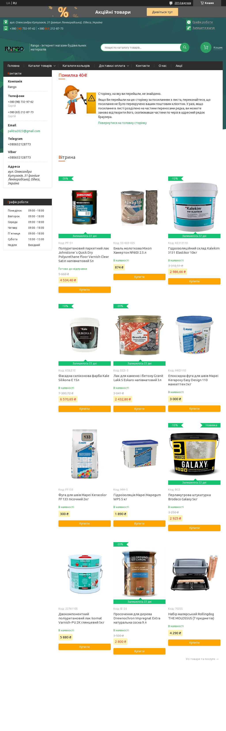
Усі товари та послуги (200, 659)
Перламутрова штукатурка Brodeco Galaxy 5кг (189, 497)
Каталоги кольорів (76, 65)
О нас (163, 65)
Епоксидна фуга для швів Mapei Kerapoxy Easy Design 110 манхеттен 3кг (193, 380)
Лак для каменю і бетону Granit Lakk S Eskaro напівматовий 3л (138, 378)
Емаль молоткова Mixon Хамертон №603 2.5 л (132, 250)
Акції (179, 65)
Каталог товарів (40, 65)
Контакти (143, 65)
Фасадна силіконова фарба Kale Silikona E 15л (83, 378)
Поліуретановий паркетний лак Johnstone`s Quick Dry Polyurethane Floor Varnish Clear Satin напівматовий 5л (83, 254)
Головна (13, 65)
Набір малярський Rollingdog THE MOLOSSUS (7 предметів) (191, 616)
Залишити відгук (204, 27)
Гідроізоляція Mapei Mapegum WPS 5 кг (137, 497)
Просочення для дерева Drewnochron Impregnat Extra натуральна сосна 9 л (136, 618)
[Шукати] (184, 47)
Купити (84, 289)
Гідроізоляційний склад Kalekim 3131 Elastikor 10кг (194, 250)
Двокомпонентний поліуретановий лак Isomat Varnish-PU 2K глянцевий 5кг (81, 618)
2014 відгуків (183, 3)
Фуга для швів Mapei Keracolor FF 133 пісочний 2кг (82, 497)
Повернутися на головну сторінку (122, 123)
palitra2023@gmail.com (24, 131)
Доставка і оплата (112, 65)
